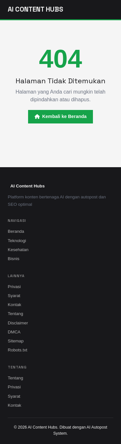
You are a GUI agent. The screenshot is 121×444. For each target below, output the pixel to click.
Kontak (14, 304)
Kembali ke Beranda (61, 116)
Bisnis (13, 258)
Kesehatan (18, 249)
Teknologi (17, 240)
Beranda (16, 231)
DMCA (14, 332)
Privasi (14, 286)
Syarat (14, 295)
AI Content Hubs (35, 9)
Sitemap (16, 341)
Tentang (15, 313)
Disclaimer (18, 323)
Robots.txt (17, 350)
